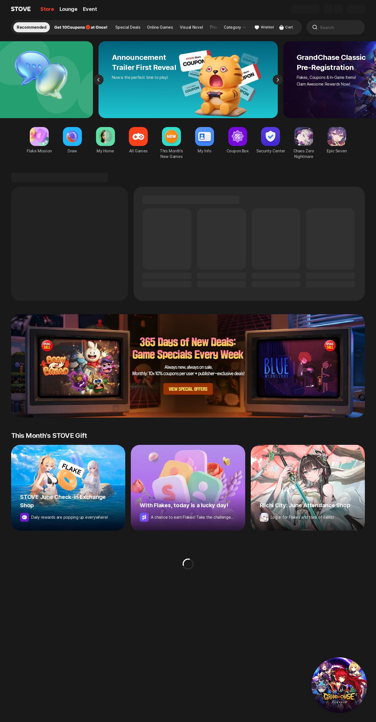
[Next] (278, 80)
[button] (339, 685)
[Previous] (99, 80)
